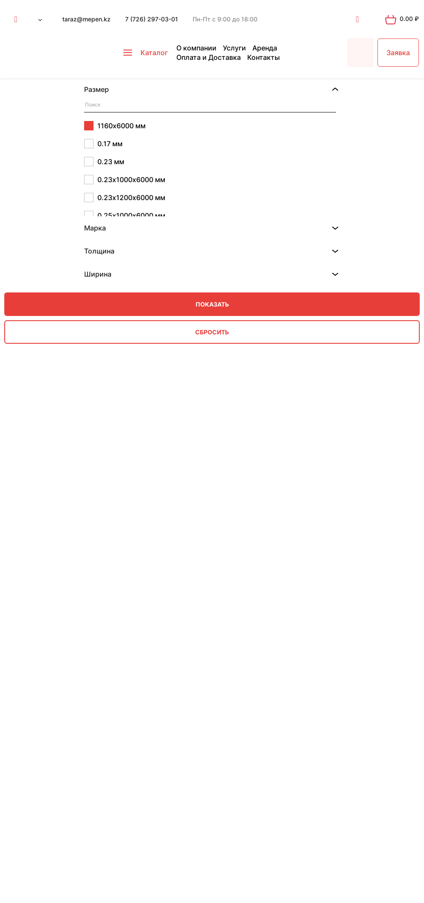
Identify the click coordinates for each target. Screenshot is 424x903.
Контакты (263, 57)
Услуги (234, 48)
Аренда (264, 48)
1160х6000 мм (115, 125)
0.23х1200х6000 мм (124, 197)
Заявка (398, 52)
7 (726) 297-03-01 (151, 19)
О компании (196, 48)
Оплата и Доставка (208, 57)
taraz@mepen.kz (86, 19)
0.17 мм (103, 143)
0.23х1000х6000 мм (124, 179)
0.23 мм (104, 161)
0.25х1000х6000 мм (124, 215)
